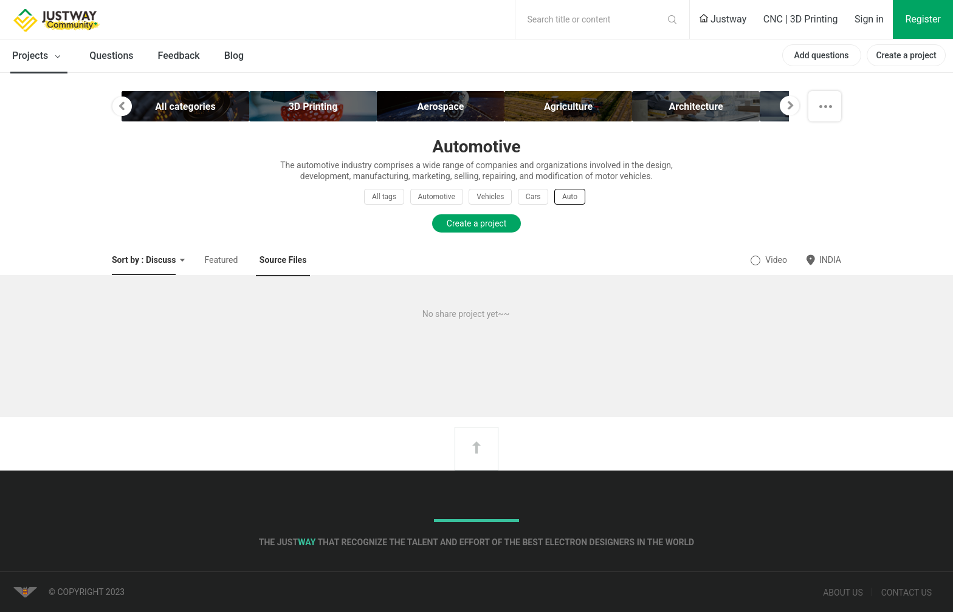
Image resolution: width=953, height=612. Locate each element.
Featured (221, 260)
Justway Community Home (88, 19)
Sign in (869, 19)
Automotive (436, 196)
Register (923, 19)
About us (843, 592)
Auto (569, 196)
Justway (722, 19)
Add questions (821, 55)
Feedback (179, 55)
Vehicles (490, 196)
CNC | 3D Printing (800, 19)
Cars (533, 196)
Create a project (906, 55)
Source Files (283, 260)
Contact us (906, 592)
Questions (111, 55)
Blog (234, 55)
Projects (38, 56)
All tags (384, 196)
